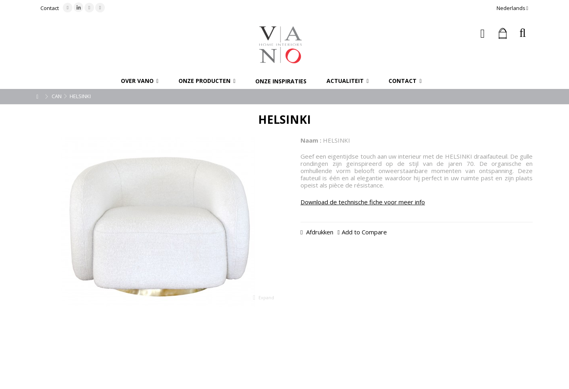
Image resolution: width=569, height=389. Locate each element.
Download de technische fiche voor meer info (363, 202)
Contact (49, 8)
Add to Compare (364, 232)
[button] (139, 81)
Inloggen (483, 33)
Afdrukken (319, 232)
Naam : (311, 140)
